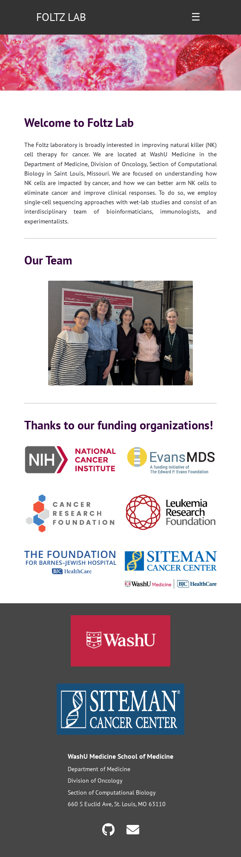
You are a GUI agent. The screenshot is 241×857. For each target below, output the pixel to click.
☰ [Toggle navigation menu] (196, 17)
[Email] (132, 829)
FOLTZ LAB (61, 17)
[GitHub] (110, 829)
